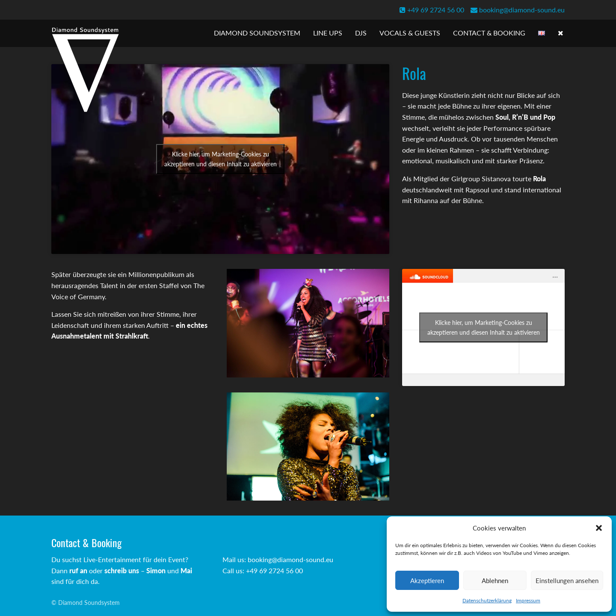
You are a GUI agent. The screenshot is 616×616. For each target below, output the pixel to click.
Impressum (528, 600)
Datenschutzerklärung (487, 600)
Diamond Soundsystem (257, 33)
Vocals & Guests (409, 33)
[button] (599, 528)
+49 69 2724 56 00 (432, 10)
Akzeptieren (427, 580)
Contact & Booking (489, 33)
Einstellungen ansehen (567, 580)
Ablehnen (495, 580)
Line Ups (327, 33)
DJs (361, 33)
